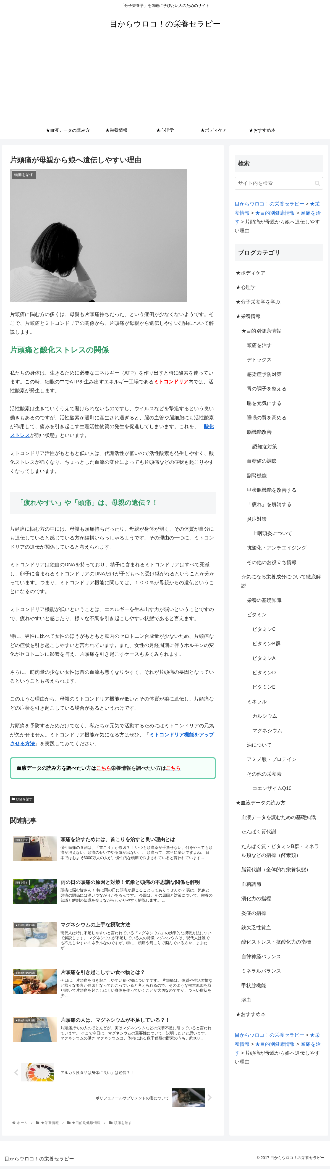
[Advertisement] (165, 80)
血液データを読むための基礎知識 (278, 817)
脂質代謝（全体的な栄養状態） (276, 869)
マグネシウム (267, 730)
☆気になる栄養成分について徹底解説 (281, 581)
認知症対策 (264, 446)
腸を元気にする (264, 403)
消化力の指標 (256, 898)
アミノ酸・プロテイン (272, 759)
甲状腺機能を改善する (272, 490)
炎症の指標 (253, 913)
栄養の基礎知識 (264, 600)
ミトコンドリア (171, 382)
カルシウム (264, 716)
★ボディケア (251, 273)
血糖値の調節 (262, 461)
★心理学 (246, 287)
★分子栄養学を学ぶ (258, 302)
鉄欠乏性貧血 (256, 927)
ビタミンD (264, 672)
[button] (317, 183)
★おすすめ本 (251, 1014)
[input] (279, 183)
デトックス (259, 359)
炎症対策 (257, 519)
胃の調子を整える (267, 388)
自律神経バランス (261, 956)
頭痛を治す (22, 799)
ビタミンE (264, 687)
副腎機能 (257, 475)
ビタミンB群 (266, 643)
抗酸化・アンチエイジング (277, 548)
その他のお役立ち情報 (272, 562)
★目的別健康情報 (261, 331)
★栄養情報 (248, 316)
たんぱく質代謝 (258, 831)
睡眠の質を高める (267, 417)
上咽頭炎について (272, 533)
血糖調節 (251, 884)
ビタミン (257, 614)
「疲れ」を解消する (269, 504)
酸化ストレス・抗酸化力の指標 (276, 942)
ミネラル (257, 701)
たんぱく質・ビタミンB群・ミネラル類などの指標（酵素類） (280, 851)
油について (259, 745)
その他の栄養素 (264, 774)
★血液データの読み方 (261, 802)
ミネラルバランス (261, 971)
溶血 (246, 1000)
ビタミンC (264, 629)
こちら (103, 768)
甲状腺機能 (253, 985)
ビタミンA (264, 658)
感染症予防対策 (264, 374)
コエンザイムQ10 (272, 788)
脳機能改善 (259, 432)
